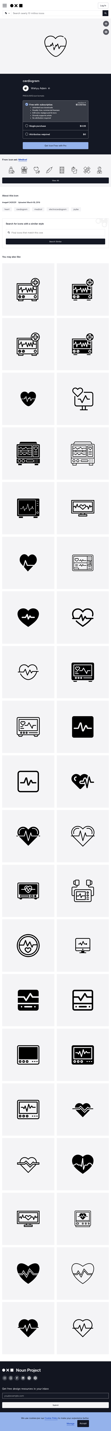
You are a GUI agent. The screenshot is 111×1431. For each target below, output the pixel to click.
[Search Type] (7, 13)
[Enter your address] (55, 1396)
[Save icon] (106, 24)
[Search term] (57, 13)
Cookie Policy (51, 1418)
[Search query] (55, 232)
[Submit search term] (105, 13)
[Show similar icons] (106, 32)
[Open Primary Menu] (5, 6)
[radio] (55, 111)
